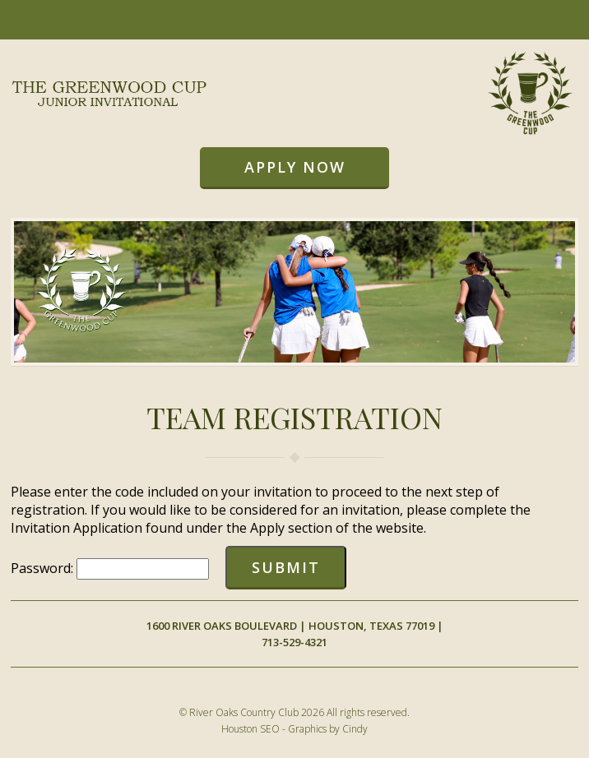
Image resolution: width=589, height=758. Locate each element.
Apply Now (295, 167)
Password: (44, 568)
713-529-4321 (294, 642)
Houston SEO (250, 729)
